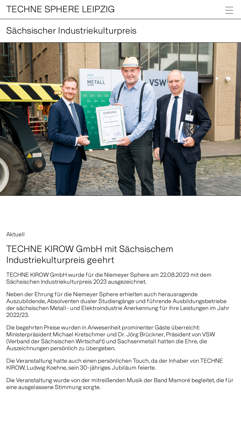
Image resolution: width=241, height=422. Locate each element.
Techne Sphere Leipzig (60, 9)
